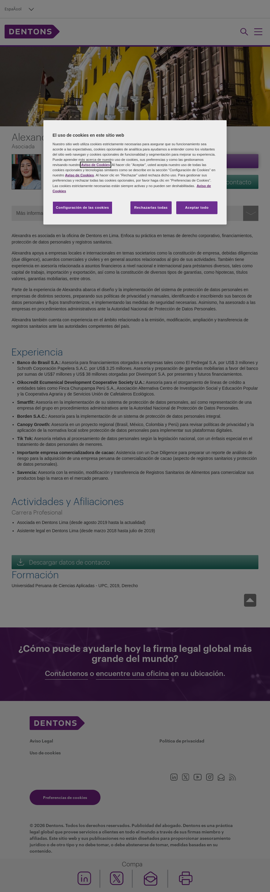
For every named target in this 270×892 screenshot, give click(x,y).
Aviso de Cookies (95, 165)
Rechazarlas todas (151, 207)
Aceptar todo (197, 207)
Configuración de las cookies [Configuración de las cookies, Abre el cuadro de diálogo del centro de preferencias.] (82, 207)
